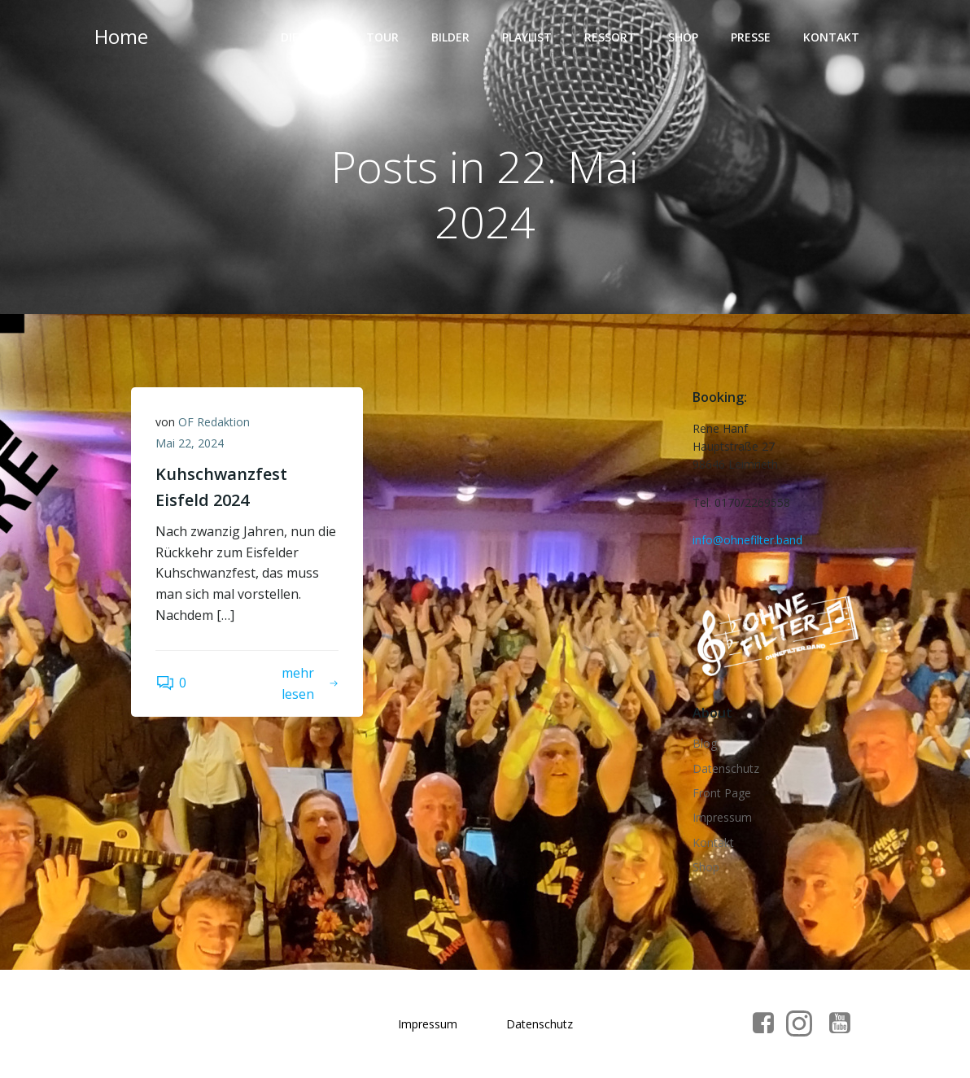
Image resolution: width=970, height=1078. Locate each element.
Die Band (307, 37)
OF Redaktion (214, 422)
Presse (751, 37)
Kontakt (831, 37)
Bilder (450, 37)
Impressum (722, 817)
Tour (382, 37)
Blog (705, 743)
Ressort (610, 37)
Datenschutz (726, 768)
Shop (683, 37)
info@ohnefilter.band (747, 540)
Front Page (722, 793)
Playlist (527, 37)
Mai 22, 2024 (189, 443)
